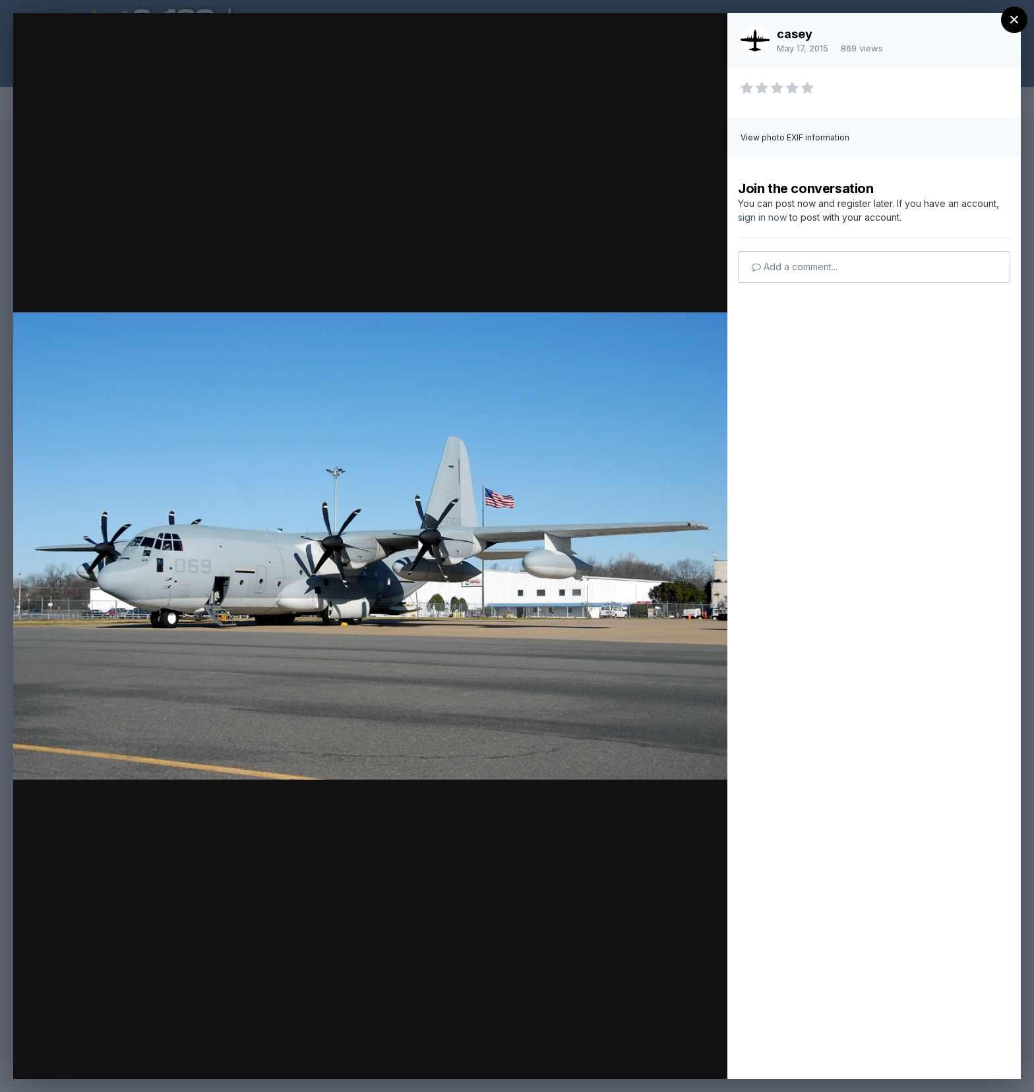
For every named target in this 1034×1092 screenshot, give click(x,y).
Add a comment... (794, 266)
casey (794, 34)
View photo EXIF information (795, 137)
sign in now (762, 217)
